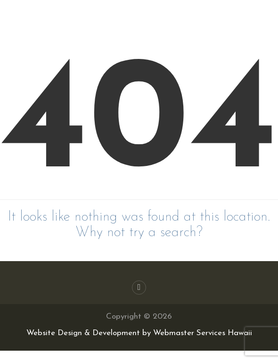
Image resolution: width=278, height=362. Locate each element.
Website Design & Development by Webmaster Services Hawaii (139, 333)
